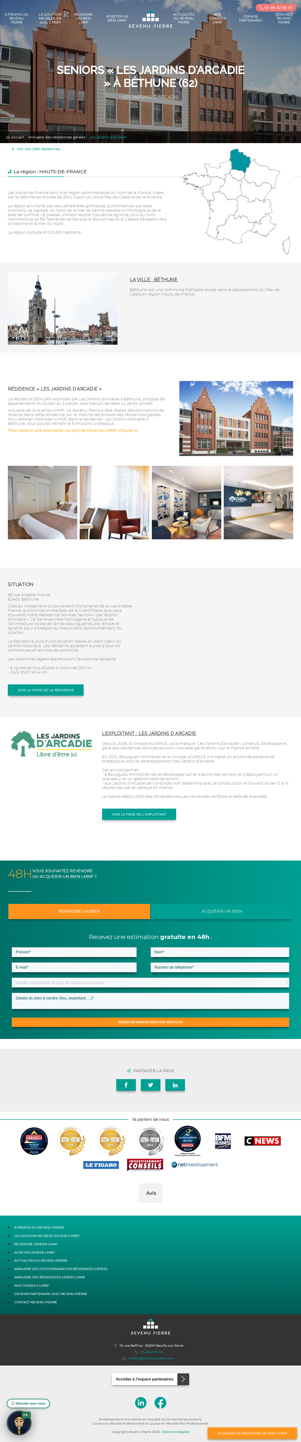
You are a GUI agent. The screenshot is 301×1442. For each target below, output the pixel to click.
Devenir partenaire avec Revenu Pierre (50, 1294)
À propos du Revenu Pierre (16, 18)
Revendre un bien (79, 911)
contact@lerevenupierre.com (148, 1358)
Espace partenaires (250, 18)
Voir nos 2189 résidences (36, 149)
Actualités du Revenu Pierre (184, 18)
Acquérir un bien (222, 911)
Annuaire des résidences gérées (56, 137)
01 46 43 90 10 (275, 7)
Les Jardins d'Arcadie (107, 137)
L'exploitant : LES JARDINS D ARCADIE (149, 733)
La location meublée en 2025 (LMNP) (50, 18)
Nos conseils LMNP (217, 18)
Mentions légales (175, 1432)
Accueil (15, 137)
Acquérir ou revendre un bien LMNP (252, 1433)
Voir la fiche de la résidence (46, 690)
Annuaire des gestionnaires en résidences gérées (61, 1269)
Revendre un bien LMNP (83, 18)
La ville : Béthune (153, 280)
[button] (139, 1208)
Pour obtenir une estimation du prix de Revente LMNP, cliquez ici (73, 430)
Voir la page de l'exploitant (139, 814)
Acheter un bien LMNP (117, 18)
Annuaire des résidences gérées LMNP (49, 1277)
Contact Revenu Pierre (284, 18)
